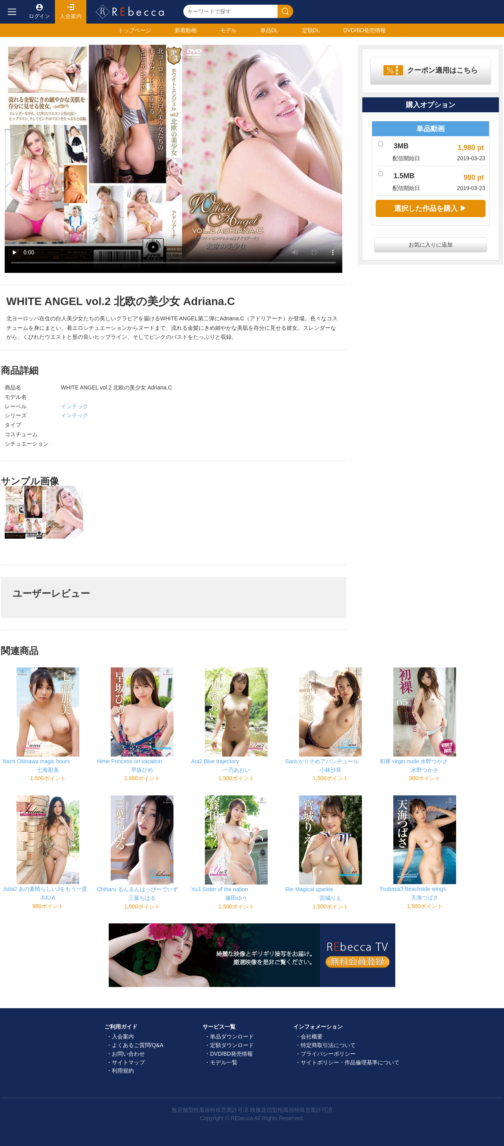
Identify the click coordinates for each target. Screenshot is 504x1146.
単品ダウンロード (232, 1036)
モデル (228, 30)
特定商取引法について (328, 1045)
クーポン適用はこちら (442, 70)
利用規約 (123, 1070)
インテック (74, 406)
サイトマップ (128, 1062)
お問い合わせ (128, 1054)
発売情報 (364, 30)
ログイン (39, 12)
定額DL (311, 30)
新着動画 (186, 30)
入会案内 (70, 12)
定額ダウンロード (232, 1045)
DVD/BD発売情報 (231, 1054)
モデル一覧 (223, 1062)
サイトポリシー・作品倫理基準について (350, 1062)
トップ (134, 30)
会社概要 (312, 1036)
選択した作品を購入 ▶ (430, 208)
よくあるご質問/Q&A (137, 1045)
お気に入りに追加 (431, 244)
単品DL (269, 30)
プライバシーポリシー (328, 1054)
